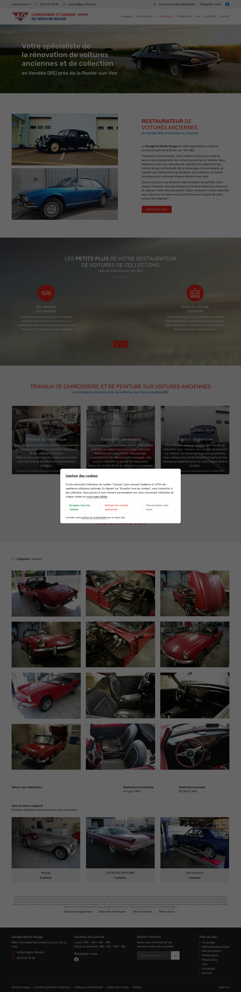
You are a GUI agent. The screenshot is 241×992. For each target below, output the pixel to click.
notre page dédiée (97, 496)
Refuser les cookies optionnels (116, 507)
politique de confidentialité (93, 517)
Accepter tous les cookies (79, 507)
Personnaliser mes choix (157, 507)
